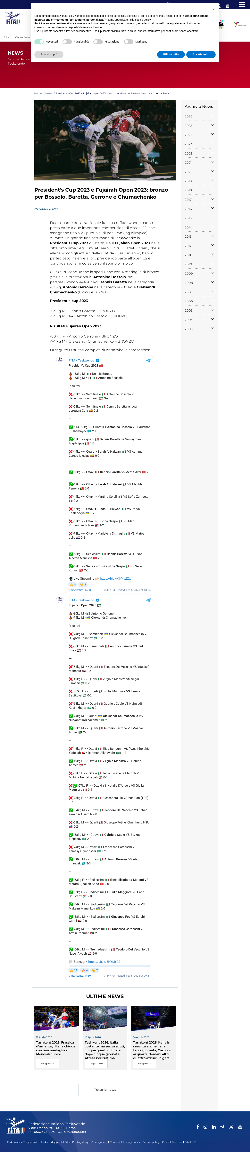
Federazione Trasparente (22, 1142)
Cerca (165, 1142)
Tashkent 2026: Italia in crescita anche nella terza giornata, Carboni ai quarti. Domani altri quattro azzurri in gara (152, 1050)
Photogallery (80, 1142)
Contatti (115, 1142)
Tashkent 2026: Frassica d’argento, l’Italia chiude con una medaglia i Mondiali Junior (55, 1048)
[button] (214, 9)
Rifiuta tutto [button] (171, 54)
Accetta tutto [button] (201, 54)
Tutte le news (105, 1090)
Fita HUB (190, 1142)
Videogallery (99, 1142)
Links (44, 1142)
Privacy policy (131, 1142)
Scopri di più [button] (49, 54)
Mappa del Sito (60, 1142)
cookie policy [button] (143, 19)
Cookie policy (151, 1142)
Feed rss (177, 1142)
